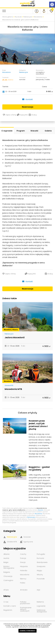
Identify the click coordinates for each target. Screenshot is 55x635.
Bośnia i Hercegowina (9, 567)
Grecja (22, 562)
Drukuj (33, 115)
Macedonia (38, 17)
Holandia (23, 570)
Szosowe (25, 537)
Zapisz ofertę (10, 115)
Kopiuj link (22, 115)
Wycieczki (18, 17)
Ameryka (23, 590)
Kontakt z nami (10, 606)
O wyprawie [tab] (6, 130)
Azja (38, 590)
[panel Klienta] (44, 11)
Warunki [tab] (34, 130)
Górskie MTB (9, 385)
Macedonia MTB (13, 389)
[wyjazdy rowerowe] (27, 3)
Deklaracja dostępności (42, 611)
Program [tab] (21, 130)
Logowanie (41, 606)
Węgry (39, 570)
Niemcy (23, 579)
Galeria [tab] (48, 130)
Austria (6, 558)
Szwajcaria (41, 566)
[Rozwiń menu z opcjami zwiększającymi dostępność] (52, 4)
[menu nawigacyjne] (4, 11)
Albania (15, 329)
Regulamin (8, 610)
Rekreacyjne (27, 17)
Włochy (40, 574)
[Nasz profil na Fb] (36, 11)
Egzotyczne (26, 542)
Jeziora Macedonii (15, 337)
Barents (40, 510)
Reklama (40, 602)
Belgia (6, 562)
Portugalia (41, 554)
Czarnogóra (8, 580)
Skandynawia (42, 562)
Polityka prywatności (25, 603)
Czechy (23, 554)
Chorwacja (8, 576)
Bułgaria (7, 572)
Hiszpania (24, 566)
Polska (22, 583)
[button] (4, 49)
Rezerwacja (27, 288)
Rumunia (40, 558)
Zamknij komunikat (27, 631)
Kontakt (27, 99)
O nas (6, 602)
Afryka (6, 590)
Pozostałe (41, 579)
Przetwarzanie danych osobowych (25, 609)
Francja (23, 558)
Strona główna (7, 17)
